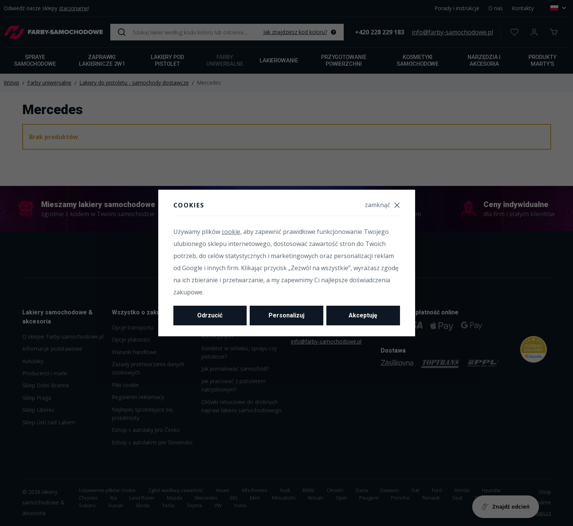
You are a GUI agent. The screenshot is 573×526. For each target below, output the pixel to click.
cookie (231, 231)
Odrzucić (209, 315)
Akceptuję (363, 315)
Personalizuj (286, 315)
